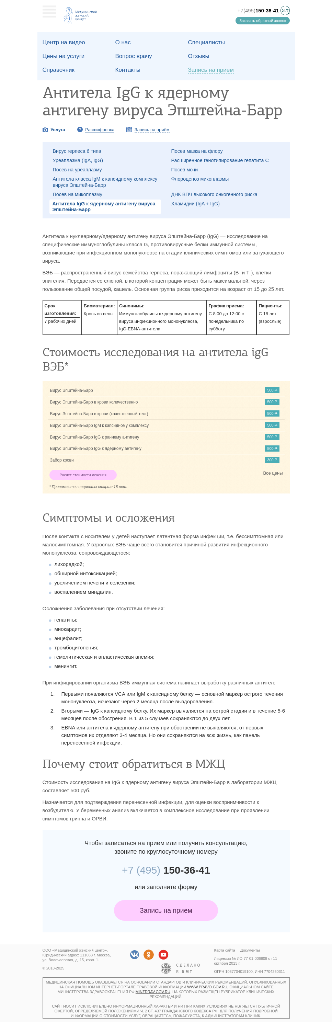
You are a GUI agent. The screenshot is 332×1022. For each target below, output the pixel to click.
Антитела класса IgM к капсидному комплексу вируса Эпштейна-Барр (105, 182)
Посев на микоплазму (77, 194)
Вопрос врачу (133, 56)
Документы (250, 950)
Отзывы (198, 56)
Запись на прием (166, 910)
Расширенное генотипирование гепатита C (220, 160)
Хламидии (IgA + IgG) (195, 203)
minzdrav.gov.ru (153, 992)
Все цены (273, 473)
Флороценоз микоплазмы (200, 179)
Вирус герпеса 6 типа (77, 151)
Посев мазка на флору (197, 151)
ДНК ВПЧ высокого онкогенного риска (214, 194)
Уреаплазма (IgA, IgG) (78, 160)
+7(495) (258, 10)
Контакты (127, 70)
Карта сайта (224, 950)
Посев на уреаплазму (77, 169)
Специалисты (206, 42)
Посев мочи (184, 169)
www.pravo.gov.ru (207, 987)
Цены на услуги (64, 56)
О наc (123, 42)
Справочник (59, 70)
